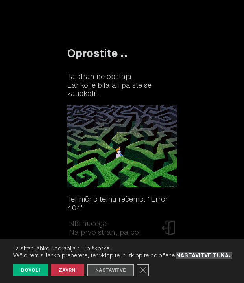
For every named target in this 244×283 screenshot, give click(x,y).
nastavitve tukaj (204, 255)
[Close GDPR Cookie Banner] (143, 270)
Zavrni (67, 269)
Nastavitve (110, 269)
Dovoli (30, 269)
